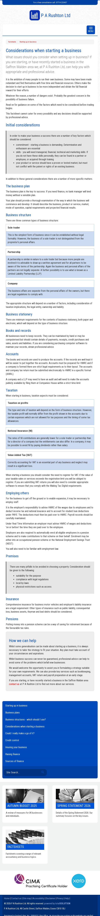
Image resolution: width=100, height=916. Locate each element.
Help (67, 898)
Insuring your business (16, 747)
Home (7, 898)
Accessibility (38, 898)
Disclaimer (50, 898)
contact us (14, 684)
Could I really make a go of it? (19, 733)
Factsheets (12, 42)
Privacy (60, 898)
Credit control (12, 740)
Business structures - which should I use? (25, 719)
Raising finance (12, 754)
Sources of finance (14, 761)
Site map (27, 898)
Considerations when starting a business (24, 726)
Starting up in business (28, 42)
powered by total (57, 903)
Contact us (16, 898)
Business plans (12, 712)
